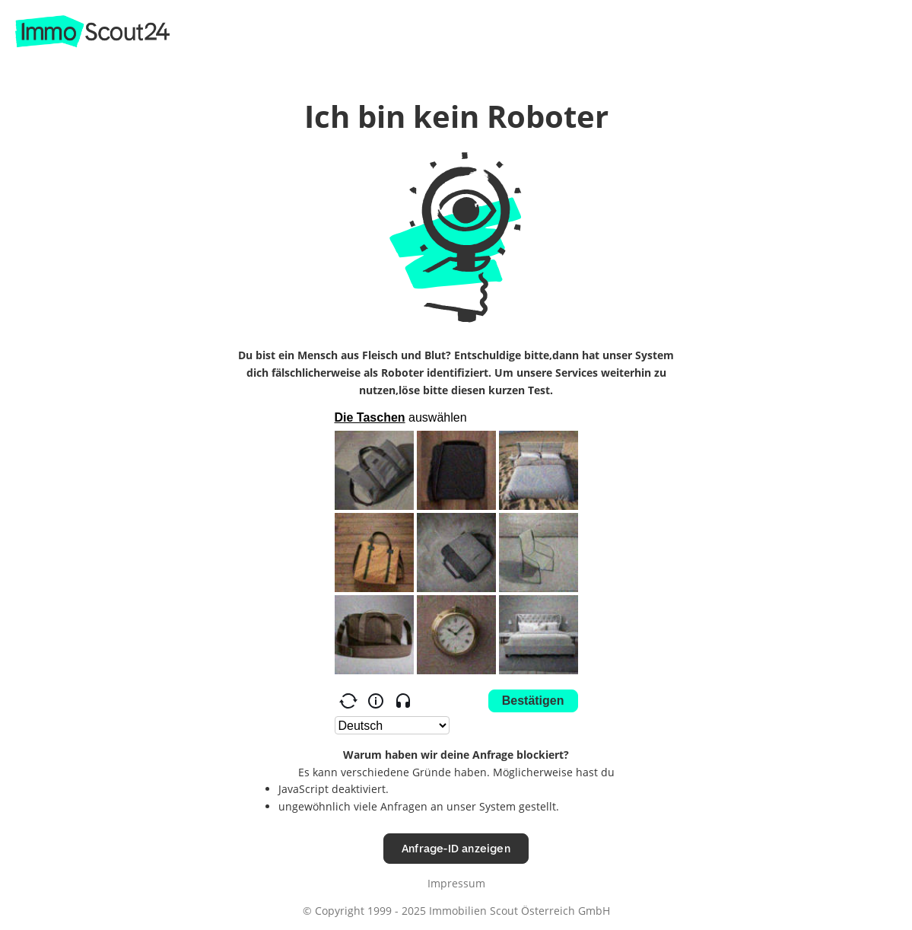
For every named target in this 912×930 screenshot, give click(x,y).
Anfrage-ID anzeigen (456, 848)
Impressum (456, 883)
